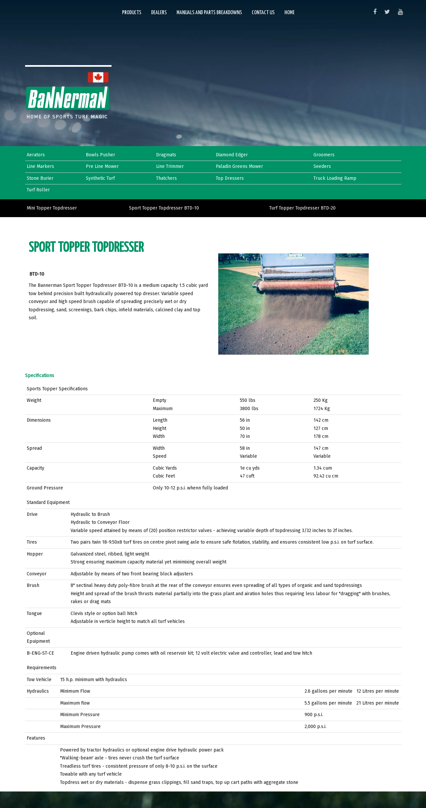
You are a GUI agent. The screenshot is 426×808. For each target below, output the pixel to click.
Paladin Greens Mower (239, 166)
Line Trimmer (170, 166)
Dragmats (166, 155)
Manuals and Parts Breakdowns (209, 13)
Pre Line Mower (102, 166)
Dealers (159, 13)
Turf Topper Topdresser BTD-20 (302, 208)
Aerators (36, 155)
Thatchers (166, 178)
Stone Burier (40, 178)
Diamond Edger (232, 155)
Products (131, 13)
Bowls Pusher (100, 155)
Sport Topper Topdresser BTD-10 (164, 208)
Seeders (322, 166)
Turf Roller (38, 190)
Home (289, 13)
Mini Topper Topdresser (52, 208)
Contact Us (263, 13)
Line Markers (40, 166)
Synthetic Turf (100, 178)
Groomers (324, 155)
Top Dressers (230, 178)
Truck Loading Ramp (334, 178)
